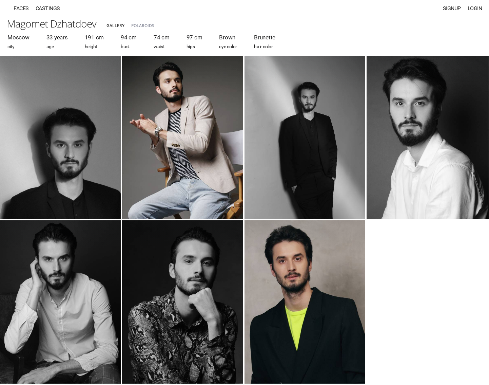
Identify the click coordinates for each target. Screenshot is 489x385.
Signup (452, 8)
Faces (21, 8)
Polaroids (142, 26)
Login (475, 8)
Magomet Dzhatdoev (51, 24)
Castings (48, 8)
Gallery (115, 26)
